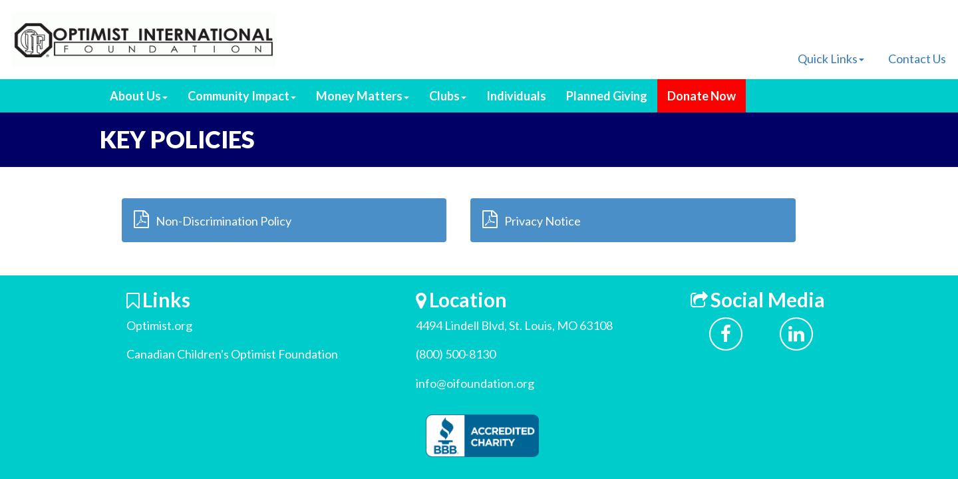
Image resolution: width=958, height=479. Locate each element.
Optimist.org (159, 325)
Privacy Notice (531, 219)
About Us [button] (139, 95)
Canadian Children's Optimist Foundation (232, 354)
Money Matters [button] (362, 95)
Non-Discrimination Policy (212, 219)
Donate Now (701, 95)
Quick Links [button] (831, 58)
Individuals (516, 95)
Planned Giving (606, 95)
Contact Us (917, 58)
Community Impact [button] (242, 95)
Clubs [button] (447, 95)
